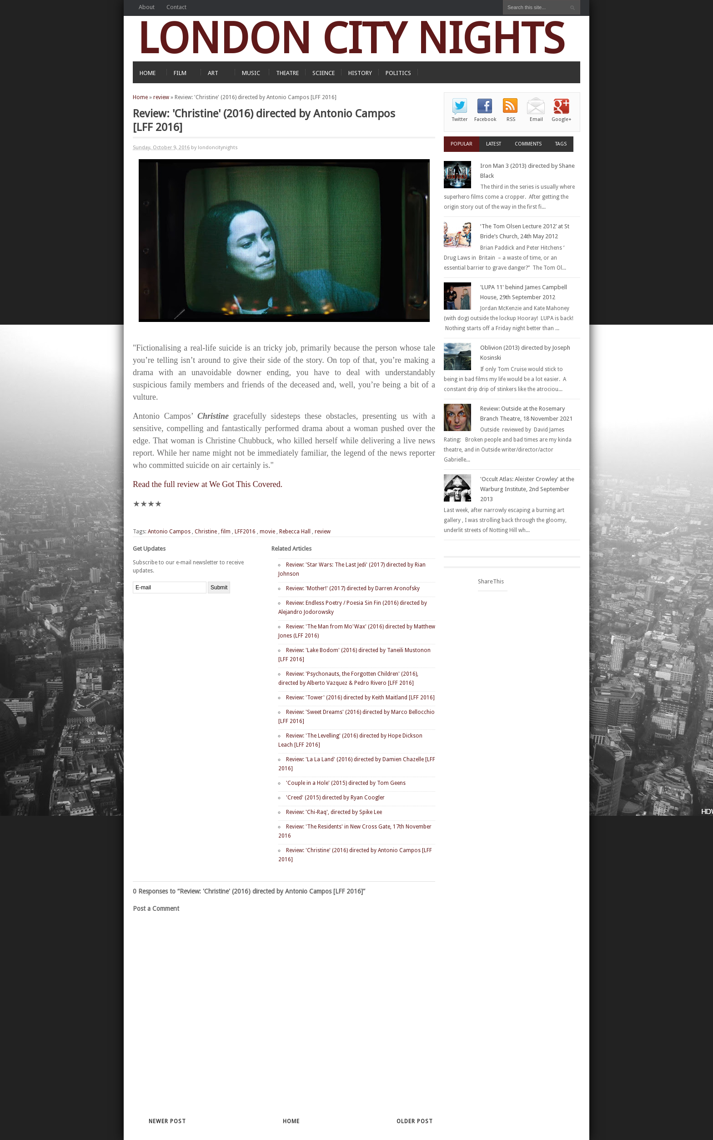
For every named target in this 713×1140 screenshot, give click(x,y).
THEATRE (287, 73)
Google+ (562, 119)
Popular (461, 144)
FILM (180, 73)
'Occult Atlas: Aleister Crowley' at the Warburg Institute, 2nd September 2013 (527, 489)
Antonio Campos (169, 531)
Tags (561, 144)
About (147, 7)
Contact (176, 7)
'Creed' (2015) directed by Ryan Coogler (335, 797)
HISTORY (360, 73)
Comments (528, 144)
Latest (493, 144)
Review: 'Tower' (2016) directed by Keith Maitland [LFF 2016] (360, 697)
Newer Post (167, 1121)
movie (267, 531)
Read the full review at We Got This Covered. (207, 484)
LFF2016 (245, 531)
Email (536, 119)
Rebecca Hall (295, 531)
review (161, 97)
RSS (511, 119)
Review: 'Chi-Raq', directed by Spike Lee (334, 812)
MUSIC (251, 73)
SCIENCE (323, 73)
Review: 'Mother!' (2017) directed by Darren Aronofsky (353, 588)
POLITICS (398, 73)
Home (140, 97)
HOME (148, 73)
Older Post (415, 1121)
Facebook (485, 119)
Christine (206, 531)
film (226, 531)
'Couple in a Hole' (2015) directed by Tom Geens (346, 783)
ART (213, 73)
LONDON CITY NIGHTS (351, 38)
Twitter (459, 119)
